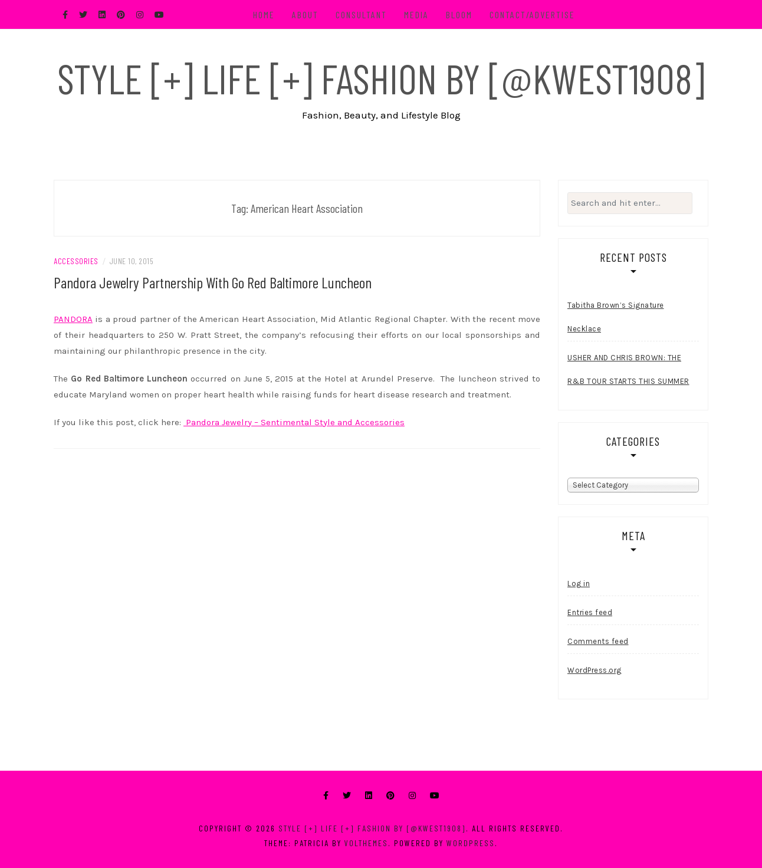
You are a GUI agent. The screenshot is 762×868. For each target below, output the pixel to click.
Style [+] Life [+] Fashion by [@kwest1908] (381, 78)
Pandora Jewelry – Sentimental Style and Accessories (294, 422)
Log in (578, 583)
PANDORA (73, 319)
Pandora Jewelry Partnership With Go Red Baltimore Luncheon (213, 282)
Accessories (76, 261)
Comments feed (598, 641)
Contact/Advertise (532, 14)
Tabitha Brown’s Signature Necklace (615, 317)
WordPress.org (594, 670)
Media (416, 14)
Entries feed (589, 612)
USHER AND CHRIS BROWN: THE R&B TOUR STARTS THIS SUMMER (628, 369)
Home (264, 14)
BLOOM (459, 14)
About (305, 14)
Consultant (361, 14)
